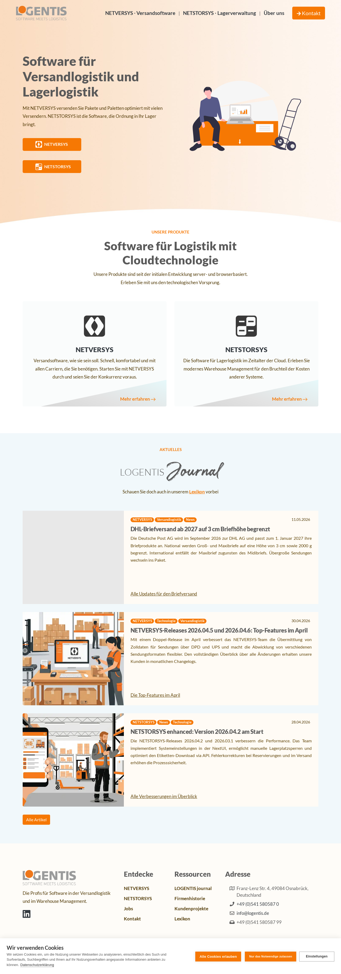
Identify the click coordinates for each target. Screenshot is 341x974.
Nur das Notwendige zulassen (269, 955)
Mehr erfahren (137, 399)
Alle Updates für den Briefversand (164, 594)
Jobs (128, 908)
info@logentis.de (253, 913)
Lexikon (197, 492)
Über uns (274, 13)
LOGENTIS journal (193, 888)
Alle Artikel (36, 819)
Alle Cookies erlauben (217, 956)
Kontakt (308, 13)
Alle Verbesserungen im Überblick (164, 796)
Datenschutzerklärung (37, 965)
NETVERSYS (136, 888)
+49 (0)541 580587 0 (258, 904)
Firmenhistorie (189, 898)
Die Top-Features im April (155, 695)
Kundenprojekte (191, 908)
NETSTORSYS (138, 898)
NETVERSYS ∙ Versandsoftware (140, 13)
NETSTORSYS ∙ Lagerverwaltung (219, 13)
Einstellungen (316, 956)
